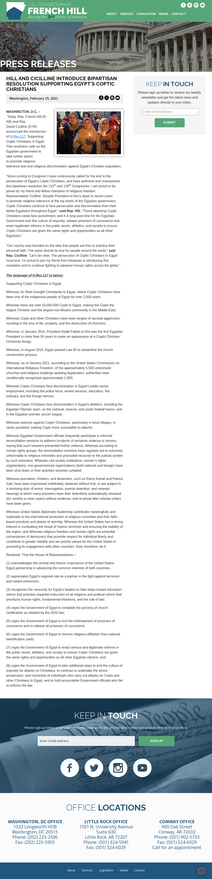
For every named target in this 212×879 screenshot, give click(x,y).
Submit (169, 122)
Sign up (156, 741)
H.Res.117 (18, 136)
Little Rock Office (106, 821)
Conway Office (177, 821)
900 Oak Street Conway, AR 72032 (177, 829)
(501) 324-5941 (114, 842)
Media (163, 14)
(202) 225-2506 (43, 837)
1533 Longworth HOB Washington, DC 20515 (35, 829)
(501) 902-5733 (185, 837)
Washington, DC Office (35, 821)
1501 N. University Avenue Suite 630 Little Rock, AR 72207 (106, 832)
